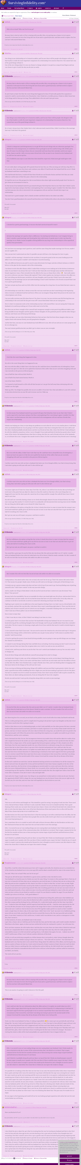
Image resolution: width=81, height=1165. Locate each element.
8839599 (76, 695)
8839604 (76, 968)
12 (12, 18)
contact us (48, 8)
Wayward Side (9, 16)
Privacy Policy (21, 1163)
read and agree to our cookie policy (40, 12)
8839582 (76, 441)
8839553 (76, 135)
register (39, 8)
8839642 (76, 994)
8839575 (76, 345)
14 (15, 18)
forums (9, 8)
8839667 (76, 1121)
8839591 (76, 562)
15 (17, 18)
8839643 (76, 1036)
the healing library (19, 8)
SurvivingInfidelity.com (27, 2)
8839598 (76, 789)
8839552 (76, 106)
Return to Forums (27, 18)
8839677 (76, 1155)
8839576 (76, 401)
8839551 (76, 72)
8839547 (76, 49)
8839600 (76, 858)
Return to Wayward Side (40, 18)
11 (11, 18)
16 (18, 18)
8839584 (76, 470)
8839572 (76, 213)
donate (56, 8)
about (2, 8)
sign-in (30, 8)
